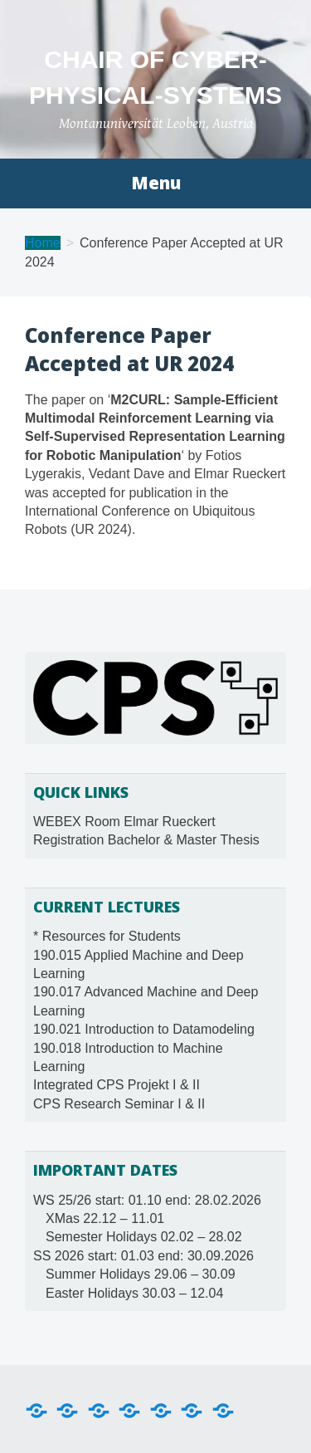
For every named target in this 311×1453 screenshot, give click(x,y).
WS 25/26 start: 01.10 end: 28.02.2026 (147, 1200)
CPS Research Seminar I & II (119, 1104)
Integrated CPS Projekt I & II (116, 1085)
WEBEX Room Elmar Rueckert (124, 822)
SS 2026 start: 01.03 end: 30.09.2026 (143, 1256)
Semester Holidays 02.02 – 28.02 (144, 1237)
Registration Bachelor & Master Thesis (146, 840)
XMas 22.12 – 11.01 (105, 1218)
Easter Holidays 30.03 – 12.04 (134, 1293)
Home (43, 243)
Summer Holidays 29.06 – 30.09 (141, 1274)
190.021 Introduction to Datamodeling (144, 1029)
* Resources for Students (107, 936)
